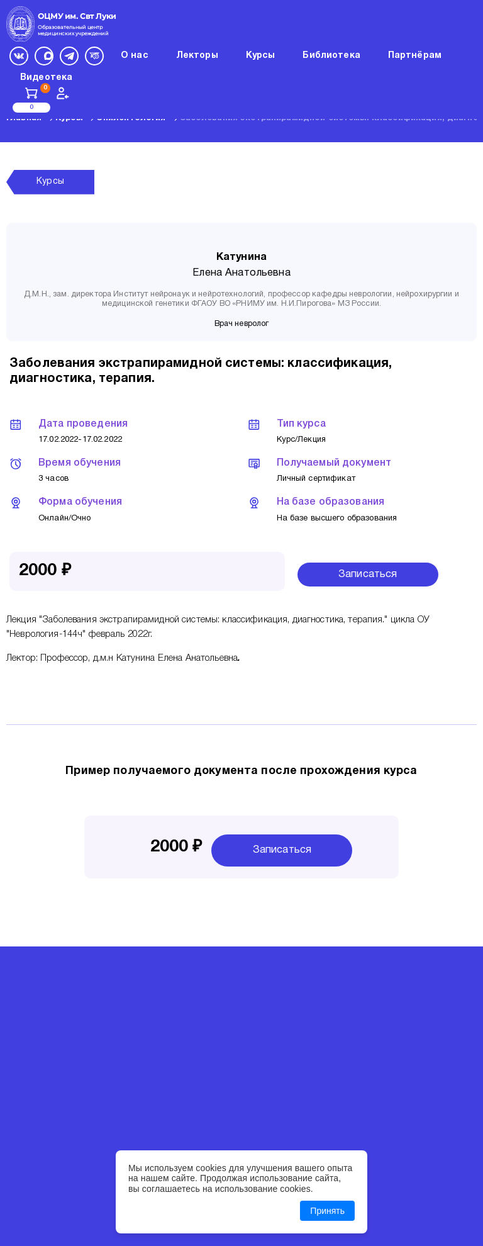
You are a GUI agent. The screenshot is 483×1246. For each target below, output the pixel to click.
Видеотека (46, 78)
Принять (327, 1211)
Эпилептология (131, 118)
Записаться (367, 574)
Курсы (68, 118)
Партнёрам (414, 56)
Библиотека (331, 56)
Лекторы (197, 56)
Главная (24, 118)
